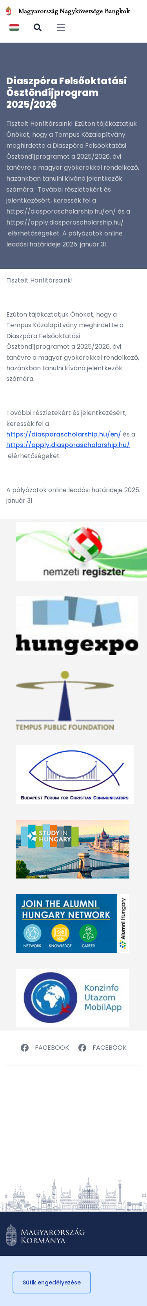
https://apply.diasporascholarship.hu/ (68, 444)
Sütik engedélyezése (52, 1282)
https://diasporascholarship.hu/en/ (63, 434)
